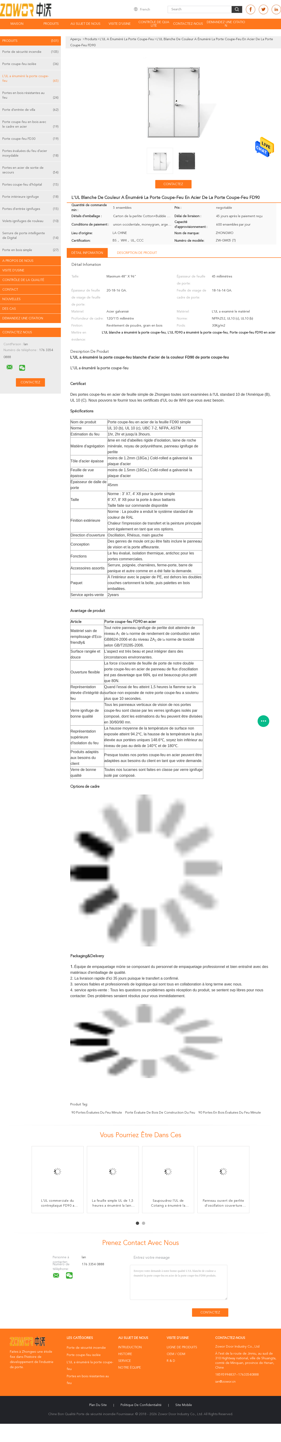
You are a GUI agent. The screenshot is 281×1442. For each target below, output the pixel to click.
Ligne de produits (182, 1347)
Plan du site (98, 1405)
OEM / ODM (176, 1354)
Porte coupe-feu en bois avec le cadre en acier (30, 124)
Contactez (173, 184)
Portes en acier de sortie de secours (30, 170)
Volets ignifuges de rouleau (30, 221)
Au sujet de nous (85, 23)
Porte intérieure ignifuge (30, 196)
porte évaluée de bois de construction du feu (160, 1112)
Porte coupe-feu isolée (30, 64)
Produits (51, 23)
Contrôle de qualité (153, 24)
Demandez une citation (226, 24)
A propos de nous (17, 261)
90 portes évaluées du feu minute (96, 1112)
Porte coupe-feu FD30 (30, 139)
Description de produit (137, 253)
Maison (17, 23)
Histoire (125, 1354)
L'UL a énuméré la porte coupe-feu (30, 79)
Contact (10, 289)
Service (124, 1361)
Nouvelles (11, 299)
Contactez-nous (188, 23)
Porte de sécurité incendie (30, 52)
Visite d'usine (120, 23)
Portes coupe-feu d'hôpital (30, 184)
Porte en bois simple (30, 250)
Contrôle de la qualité (23, 280)
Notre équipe (129, 1367)
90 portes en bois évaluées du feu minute (229, 1112)
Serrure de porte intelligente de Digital (30, 236)
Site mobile (183, 1405)
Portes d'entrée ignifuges (30, 209)
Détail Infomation (87, 253)
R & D (171, 1361)
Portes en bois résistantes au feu (30, 95)
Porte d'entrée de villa (30, 110)
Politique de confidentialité (141, 1405)
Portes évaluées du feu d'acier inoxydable (30, 153)
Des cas (9, 308)
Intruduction (130, 1347)
